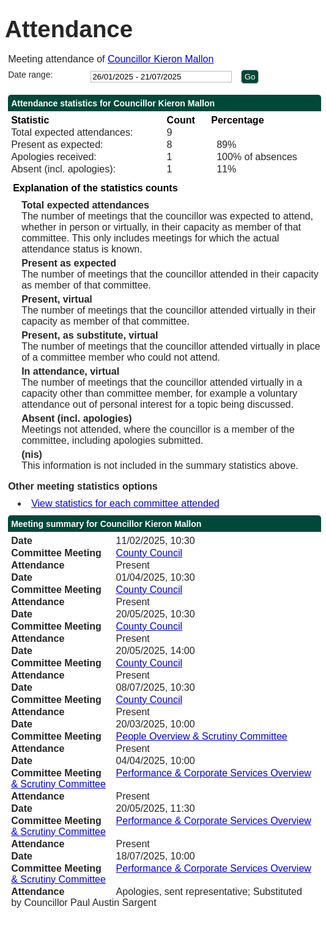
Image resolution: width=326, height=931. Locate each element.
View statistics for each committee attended (125, 503)
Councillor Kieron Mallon (160, 59)
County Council (149, 553)
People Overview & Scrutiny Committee (201, 736)
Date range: (30, 74)
